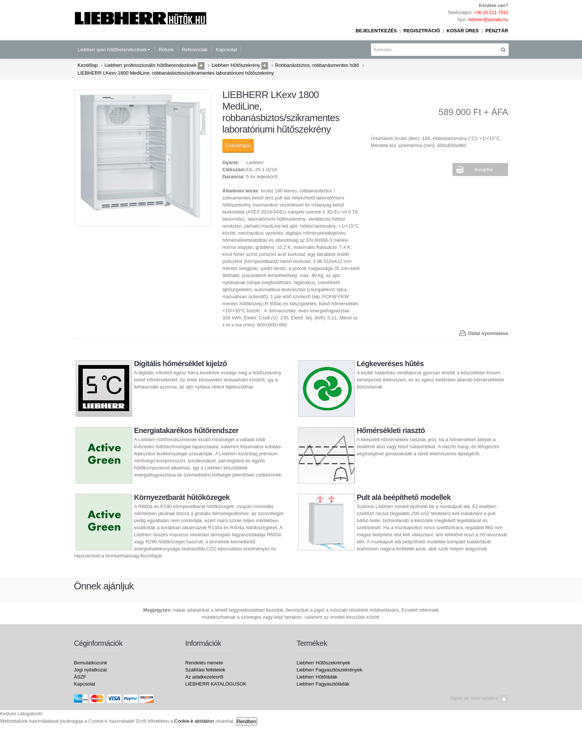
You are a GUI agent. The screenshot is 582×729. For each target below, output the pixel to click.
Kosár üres (463, 30)
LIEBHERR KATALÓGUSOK (215, 684)
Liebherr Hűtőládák (317, 677)
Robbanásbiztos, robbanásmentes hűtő (317, 65)
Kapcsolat (226, 49)
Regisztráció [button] (421, 30)
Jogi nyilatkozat (90, 670)
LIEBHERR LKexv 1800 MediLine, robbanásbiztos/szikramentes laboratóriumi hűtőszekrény (176, 73)
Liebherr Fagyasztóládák (323, 684)
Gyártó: (230, 162)
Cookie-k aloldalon (194, 720)
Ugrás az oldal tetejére (479, 698)
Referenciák (194, 49)
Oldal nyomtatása (488, 333)
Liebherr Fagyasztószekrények (329, 670)
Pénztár (496, 30)
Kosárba (483, 169)
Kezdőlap (88, 65)
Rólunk (165, 49)
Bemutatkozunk (90, 662)
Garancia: (233, 176)
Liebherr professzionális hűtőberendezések (151, 65)
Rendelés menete (204, 662)
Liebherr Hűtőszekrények (323, 662)
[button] (201, 65)
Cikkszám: (234, 169)
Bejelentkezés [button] (376, 30)
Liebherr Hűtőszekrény (236, 65)
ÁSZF (80, 677)
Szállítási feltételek (205, 670)
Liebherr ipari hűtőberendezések (114, 49)
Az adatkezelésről (204, 677)
